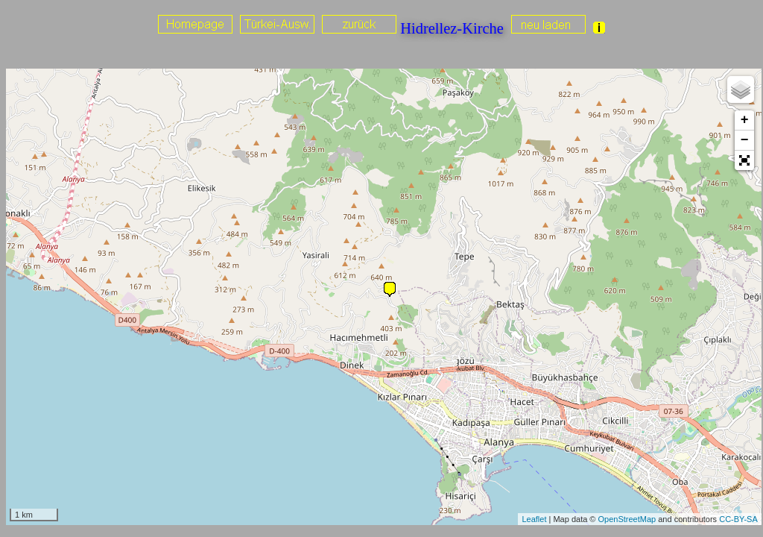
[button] (744, 160)
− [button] (745, 140)
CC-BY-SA (738, 519)
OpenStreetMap (627, 519)
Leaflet (534, 519)
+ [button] (745, 120)
